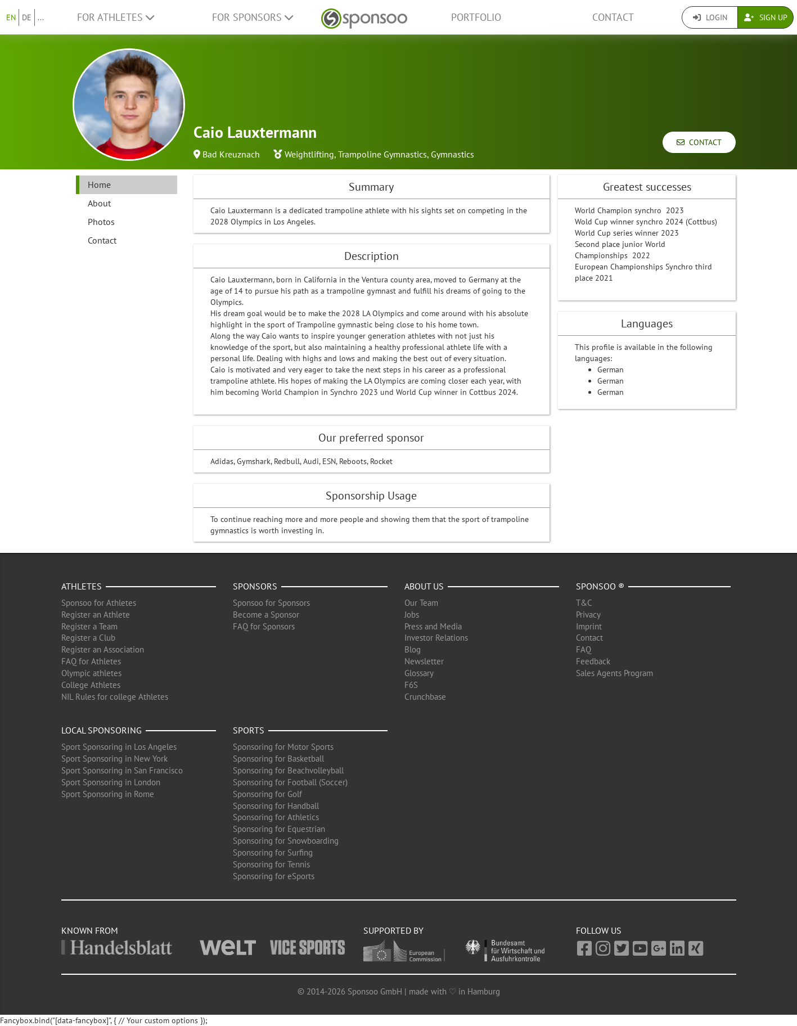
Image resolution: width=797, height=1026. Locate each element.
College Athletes (90, 685)
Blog (412, 649)
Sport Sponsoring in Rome (107, 794)
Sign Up (765, 17)
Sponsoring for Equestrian (279, 829)
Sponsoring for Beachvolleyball (288, 770)
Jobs (411, 614)
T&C (584, 602)
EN (11, 17)
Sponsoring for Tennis (271, 864)
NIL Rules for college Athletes (114, 696)
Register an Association (102, 649)
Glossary (419, 673)
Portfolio (476, 17)
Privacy (588, 614)
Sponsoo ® (600, 586)
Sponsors (255, 586)
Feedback (593, 661)
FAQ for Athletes (91, 661)
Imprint (589, 626)
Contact (613, 17)
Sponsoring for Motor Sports (283, 746)
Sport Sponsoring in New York (114, 758)
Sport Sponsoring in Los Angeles (119, 746)
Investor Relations (436, 637)
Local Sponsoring (101, 730)
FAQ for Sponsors (264, 626)
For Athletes (115, 17)
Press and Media (433, 626)
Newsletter (424, 661)
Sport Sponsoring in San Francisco (122, 770)
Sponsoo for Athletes (98, 602)
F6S (411, 685)
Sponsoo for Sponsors (271, 602)
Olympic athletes (91, 673)
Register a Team (89, 626)
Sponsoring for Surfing (273, 852)
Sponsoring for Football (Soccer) (290, 782)
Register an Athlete (95, 614)
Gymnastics (452, 154)
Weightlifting (309, 154)
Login (710, 17)
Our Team (421, 602)
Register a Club (88, 637)
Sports (248, 730)
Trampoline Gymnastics (382, 154)
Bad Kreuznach (231, 154)
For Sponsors (252, 17)
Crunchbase (425, 696)
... (41, 17)
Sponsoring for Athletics (276, 817)
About (99, 203)
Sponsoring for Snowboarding (286, 840)
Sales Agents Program (614, 673)
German (610, 369)
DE (26, 17)
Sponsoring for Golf (267, 794)
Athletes (81, 586)
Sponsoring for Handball (276, 805)
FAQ (583, 649)
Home (99, 184)
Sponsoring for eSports (273, 876)
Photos (101, 221)
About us (424, 586)
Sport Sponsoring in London (110, 782)
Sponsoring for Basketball (278, 758)
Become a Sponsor (266, 614)
